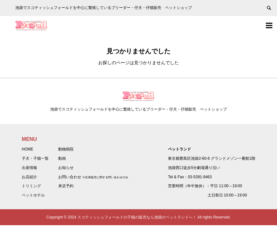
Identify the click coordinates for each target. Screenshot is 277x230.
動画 (62, 158)
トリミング (31, 186)
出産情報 (29, 167)
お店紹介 (29, 177)
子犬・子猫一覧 (35, 158)
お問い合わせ (69, 177)
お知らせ (66, 167)
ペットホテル (33, 195)
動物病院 (66, 149)
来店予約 (66, 186)
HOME (27, 149)
